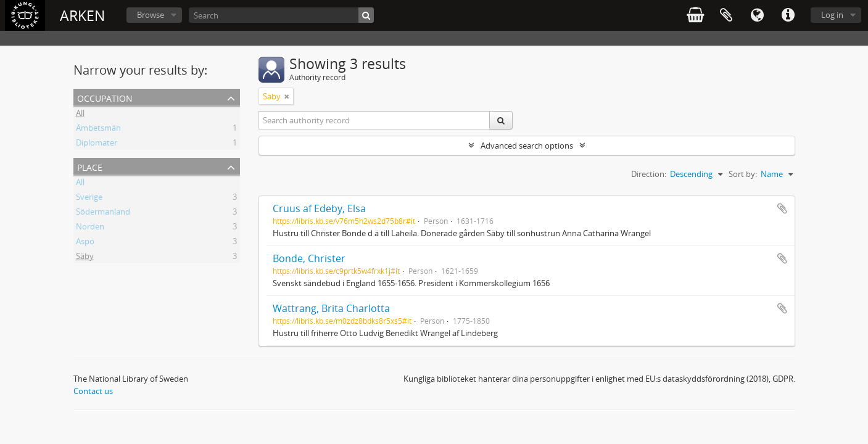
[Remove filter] (286, 96)
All (80, 114)
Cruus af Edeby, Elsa (319, 208)
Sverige (89, 198)
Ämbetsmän (98, 129)
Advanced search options (527, 145)
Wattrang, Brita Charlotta (331, 308)
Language (757, 15)
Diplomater (96, 144)
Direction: (648, 173)
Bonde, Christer (309, 258)
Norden (90, 228)
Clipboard (726, 15)
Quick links (787, 15)
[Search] (281, 15)
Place (89, 166)
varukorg (695, 15)
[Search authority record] (374, 120)
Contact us (93, 391)
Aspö (85, 243)
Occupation (105, 97)
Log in (832, 14)
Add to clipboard (782, 208)
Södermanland (103, 213)
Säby (85, 257)
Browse (150, 14)
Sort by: (743, 173)
